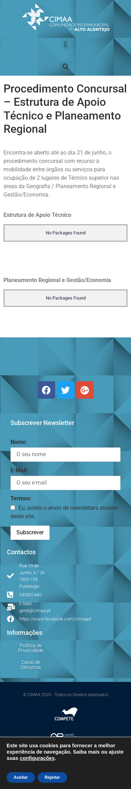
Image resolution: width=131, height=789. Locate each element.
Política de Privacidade (30, 648)
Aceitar (21, 777)
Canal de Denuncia (31, 664)
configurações (37, 758)
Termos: (20, 498)
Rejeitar (52, 777)
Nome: (18, 442)
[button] (65, 44)
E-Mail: (19, 470)
